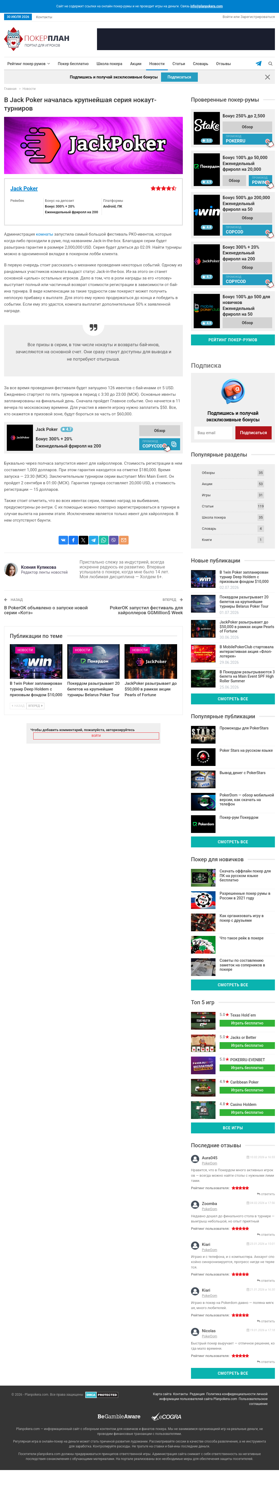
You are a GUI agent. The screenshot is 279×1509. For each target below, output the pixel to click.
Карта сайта (162, 1394)
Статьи (178, 64)
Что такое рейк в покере (241, 938)
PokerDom (209, 1163)
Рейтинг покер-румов (232, 340)
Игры (206, 495)
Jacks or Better (242, 1037)
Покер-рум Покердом (239, 817)
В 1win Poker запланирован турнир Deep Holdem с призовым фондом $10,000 (36, 689)
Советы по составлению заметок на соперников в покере (242, 965)
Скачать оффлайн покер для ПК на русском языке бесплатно (245, 876)
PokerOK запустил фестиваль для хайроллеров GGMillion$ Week (146, 610)
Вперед (35, 706)
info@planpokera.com (206, 6)
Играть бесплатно (247, 1023)
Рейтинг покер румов (26, 64)
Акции (135, 64)
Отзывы (223, 64)
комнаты (44, 234)
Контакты (44, 17)
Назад (18, 706)
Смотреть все (233, 699)
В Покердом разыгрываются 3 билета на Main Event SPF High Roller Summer (247, 676)
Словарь (200, 64)
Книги (207, 540)
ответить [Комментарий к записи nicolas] (266, 1362)
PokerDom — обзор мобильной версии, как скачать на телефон (247, 800)
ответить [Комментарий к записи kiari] (266, 1281)
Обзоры (208, 473)
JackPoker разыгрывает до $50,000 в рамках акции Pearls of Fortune (151, 689)
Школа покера (109, 64)
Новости (157, 64)
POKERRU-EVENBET (247, 1060)
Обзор (159, 430)
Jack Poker (24, 188)
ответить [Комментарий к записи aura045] (266, 1194)
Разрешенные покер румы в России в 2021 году (245, 895)
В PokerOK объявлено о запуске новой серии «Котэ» (46, 610)
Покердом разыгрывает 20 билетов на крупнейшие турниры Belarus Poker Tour (93, 689)
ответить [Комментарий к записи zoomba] (266, 1235)
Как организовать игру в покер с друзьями (242, 918)
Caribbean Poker (244, 1082)
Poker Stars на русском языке (246, 750)
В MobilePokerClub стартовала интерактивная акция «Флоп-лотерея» (247, 651)
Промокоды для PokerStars (244, 728)
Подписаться (179, 77)
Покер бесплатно (73, 64)
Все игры (233, 1128)
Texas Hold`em (242, 1015)
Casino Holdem (242, 1104)
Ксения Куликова (38, 567)
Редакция (197, 1394)
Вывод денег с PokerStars (243, 773)
